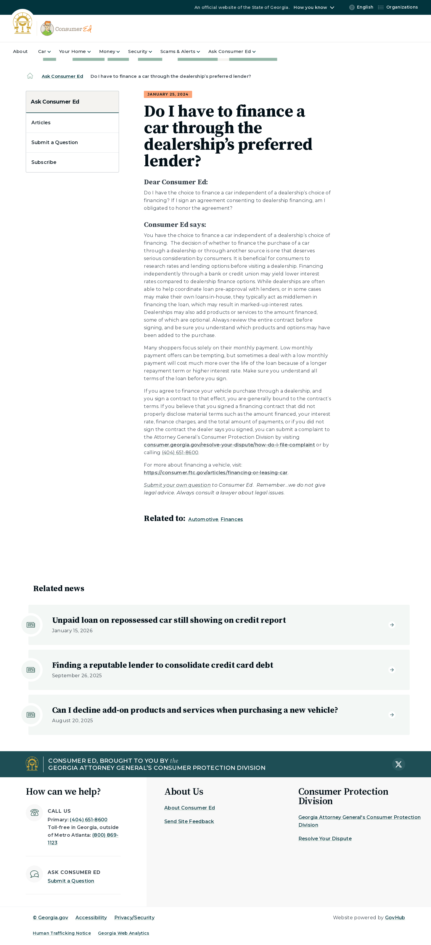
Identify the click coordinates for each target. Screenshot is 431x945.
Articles (41, 122)
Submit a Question (54, 142)
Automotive (203, 519)
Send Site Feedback (189, 821)
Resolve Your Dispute (325, 838)
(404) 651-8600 (88, 820)
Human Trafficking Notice (62, 933)
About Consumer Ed (189, 808)
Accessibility (91, 917)
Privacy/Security (134, 917)
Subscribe (43, 162)
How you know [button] (310, 7)
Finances (232, 519)
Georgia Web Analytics (123, 933)
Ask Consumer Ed (62, 76)
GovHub (395, 917)
